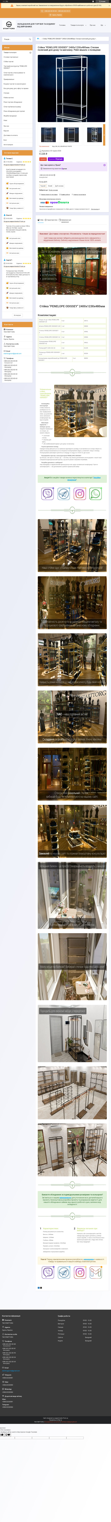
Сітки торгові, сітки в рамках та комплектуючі (14, 74)
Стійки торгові (8, 61)
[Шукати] (30, 39)
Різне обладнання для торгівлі (14, 111)
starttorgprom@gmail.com (12, 353)
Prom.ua (65, 1418)
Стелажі (6, 93)
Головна (62, 25)
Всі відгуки (17, 315)
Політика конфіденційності (69, 1422)
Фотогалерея (8, 144)
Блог (5, 140)
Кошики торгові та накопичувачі (15, 84)
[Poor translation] (7, 1435)
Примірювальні (9, 79)
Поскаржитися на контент (52, 1422)
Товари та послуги (77, 25)
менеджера (89, 1259)
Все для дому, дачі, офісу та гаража (16, 88)
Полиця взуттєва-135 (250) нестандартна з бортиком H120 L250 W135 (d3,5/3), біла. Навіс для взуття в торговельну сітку (18, 273)
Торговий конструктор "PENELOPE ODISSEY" (15, 67)
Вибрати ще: (48, 190)
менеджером (65, 1198)
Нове (5, 120)
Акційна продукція (10, 116)
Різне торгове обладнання (13, 102)
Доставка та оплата (11, 135)
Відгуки (6, 131)
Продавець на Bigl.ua (55, 1420)
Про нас (92, 25)
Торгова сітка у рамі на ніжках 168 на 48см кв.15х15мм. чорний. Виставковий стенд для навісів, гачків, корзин (18, 229)
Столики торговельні (11, 57)
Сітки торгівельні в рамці (12, 107)
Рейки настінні (9, 97)
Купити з (55, 159)
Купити (43, 159)
